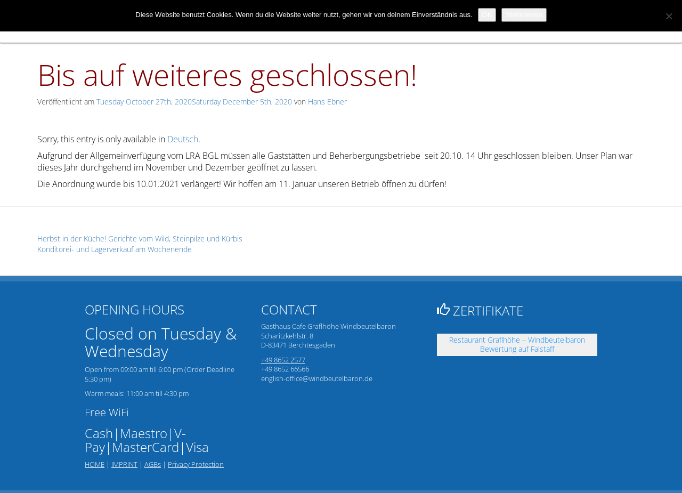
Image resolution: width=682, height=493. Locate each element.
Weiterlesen (524, 15)
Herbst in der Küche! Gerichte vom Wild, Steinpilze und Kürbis (139, 238)
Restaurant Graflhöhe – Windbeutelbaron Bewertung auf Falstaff (517, 344)
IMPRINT (124, 464)
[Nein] (668, 16)
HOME (94, 464)
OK (487, 15)
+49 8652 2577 (283, 360)
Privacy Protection (196, 464)
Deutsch (182, 139)
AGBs (152, 464)
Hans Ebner (327, 101)
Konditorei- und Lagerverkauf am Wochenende (114, 249)
